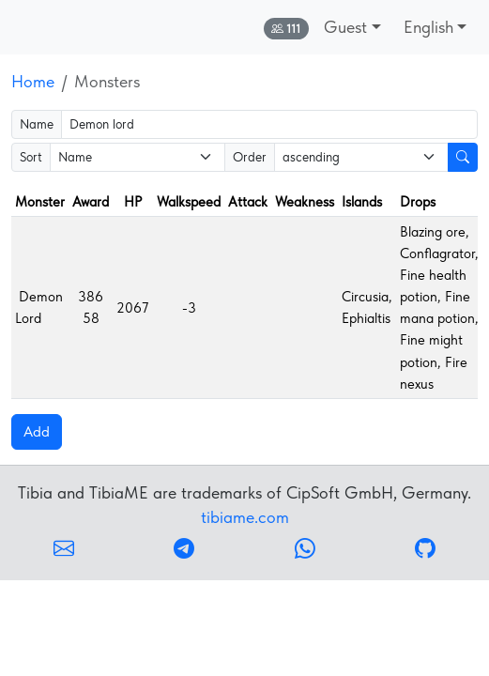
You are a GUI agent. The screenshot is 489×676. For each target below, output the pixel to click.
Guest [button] (345, 27)
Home (32, 81)
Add (36, 431)
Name (36, 123)
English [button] (428, 27)
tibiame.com (245, 517)
